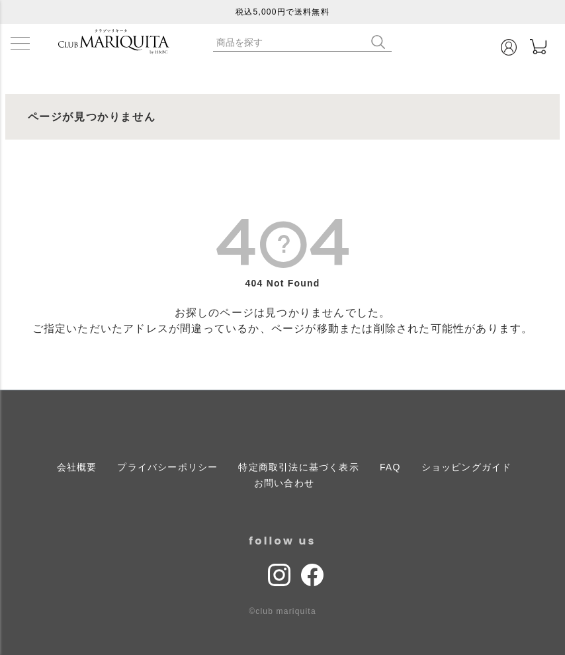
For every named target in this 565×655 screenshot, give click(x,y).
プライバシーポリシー (167, 467)
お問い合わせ (284, 483)
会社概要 (77, 467)
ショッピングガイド (466, 467)
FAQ (390, 467)
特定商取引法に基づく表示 (298, 467)
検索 (381, 42)
